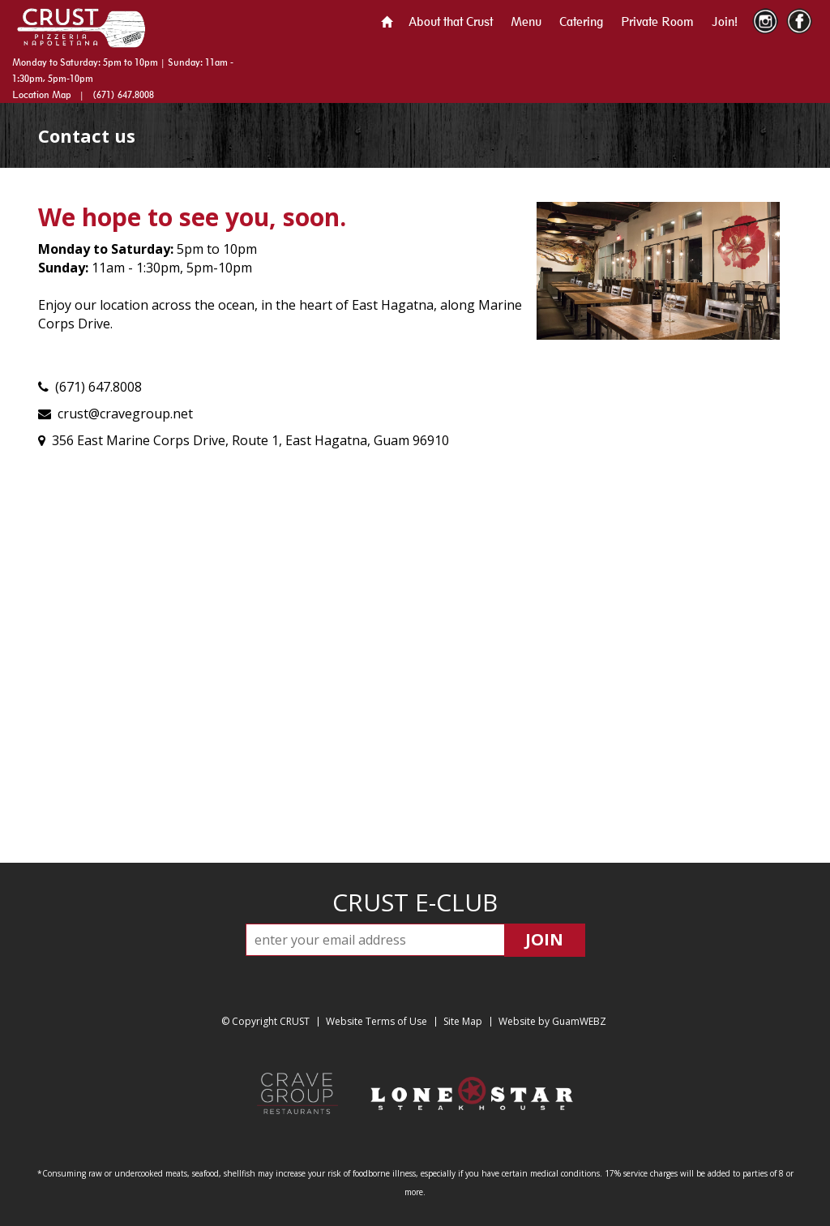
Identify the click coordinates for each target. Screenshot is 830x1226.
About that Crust (451, 21)
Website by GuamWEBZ (552, 1021)
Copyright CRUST (271, 1021)
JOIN (544, 939)
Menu (526, 21)
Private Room (657, 21)
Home (387, 22)
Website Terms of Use (376, 1021)
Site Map (462, 1021)
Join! (725, 21)
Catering (581, 21)
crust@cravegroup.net (125, 413)
